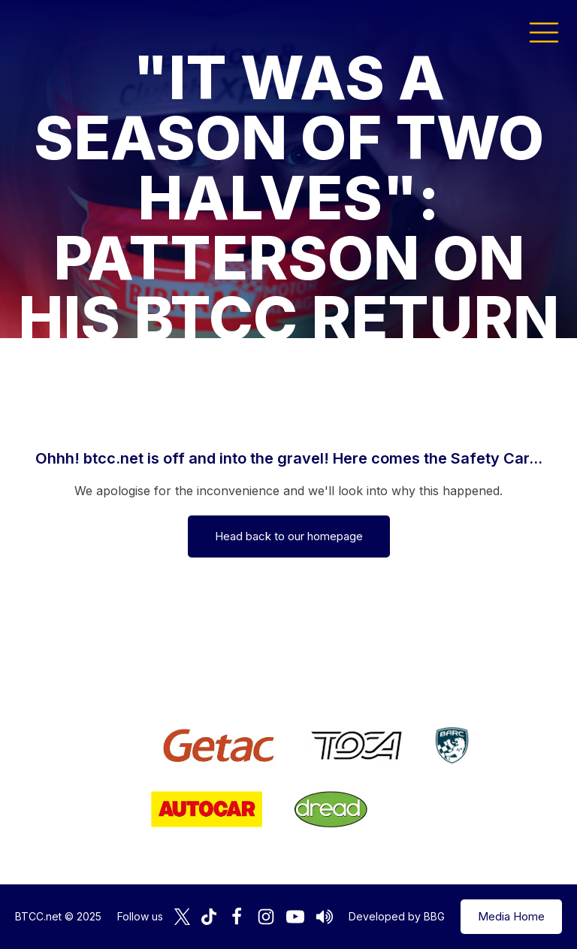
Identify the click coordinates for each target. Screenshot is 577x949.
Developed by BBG (397, 916)
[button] (544, 32)
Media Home (511, 916)
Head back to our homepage (289, 536)
